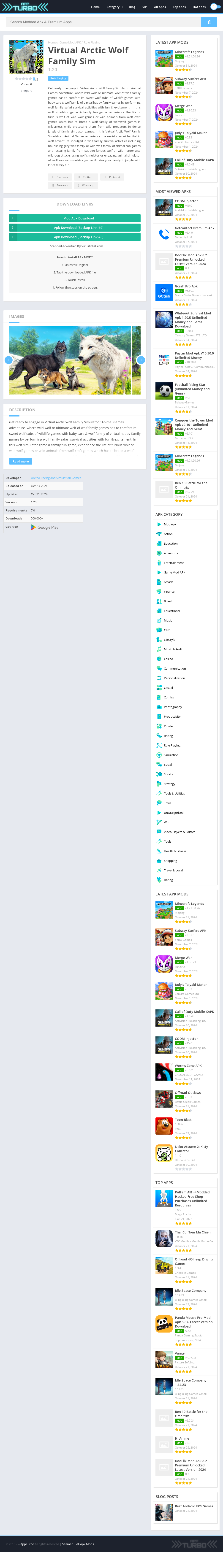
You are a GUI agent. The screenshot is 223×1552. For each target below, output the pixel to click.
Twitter (84, 177)
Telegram (59, 185)
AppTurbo (27, 1544)
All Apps (160, 7)
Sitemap (67, 1544)
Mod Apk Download (51, 218)
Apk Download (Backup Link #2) (56, 228)
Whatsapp (85, 185)
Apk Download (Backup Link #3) (56, 237)
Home (95, 7)
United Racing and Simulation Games (56, 478)
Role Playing (92, 42)
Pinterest (111, 177)
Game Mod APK (70, 42)
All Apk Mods (85, 1544)
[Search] (111, 22)
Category (113, 7)
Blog (132, 7)
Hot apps (199, 7)
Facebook (59, 177)
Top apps (179, 7)
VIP (144, 7)
